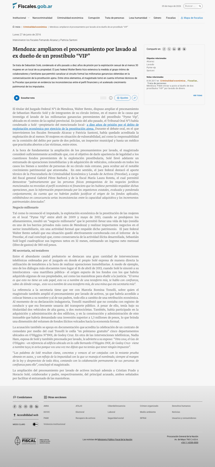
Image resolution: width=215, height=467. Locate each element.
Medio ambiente (148, 412)
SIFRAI (143, 418)
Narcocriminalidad (42, 17)
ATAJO (79, 406)
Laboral (111, 412)
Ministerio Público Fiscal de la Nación (115, 439)
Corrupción (94, 17)
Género (157, 17)
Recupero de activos (85, 418)
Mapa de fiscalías (192, 17)
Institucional (19, 17)
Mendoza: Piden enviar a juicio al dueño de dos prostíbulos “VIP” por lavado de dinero (170, 87)
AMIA (46, 406)
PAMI (46, 418)
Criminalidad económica (70, 17)
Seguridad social (116, 418)
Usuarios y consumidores (184, 418)
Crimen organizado (149, 406)
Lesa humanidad (138, 17)
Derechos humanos (181, 406)
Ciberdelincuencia (116, 406)
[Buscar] (191, 6)
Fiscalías (170, 17)
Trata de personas (114, 17)
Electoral (80, 412)
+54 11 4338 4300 (189, 442)
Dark (35, 425)
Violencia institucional (54, 424)
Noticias (176, 412)
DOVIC (47, 412)
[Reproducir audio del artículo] (16, 98)
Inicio (16, 27)
